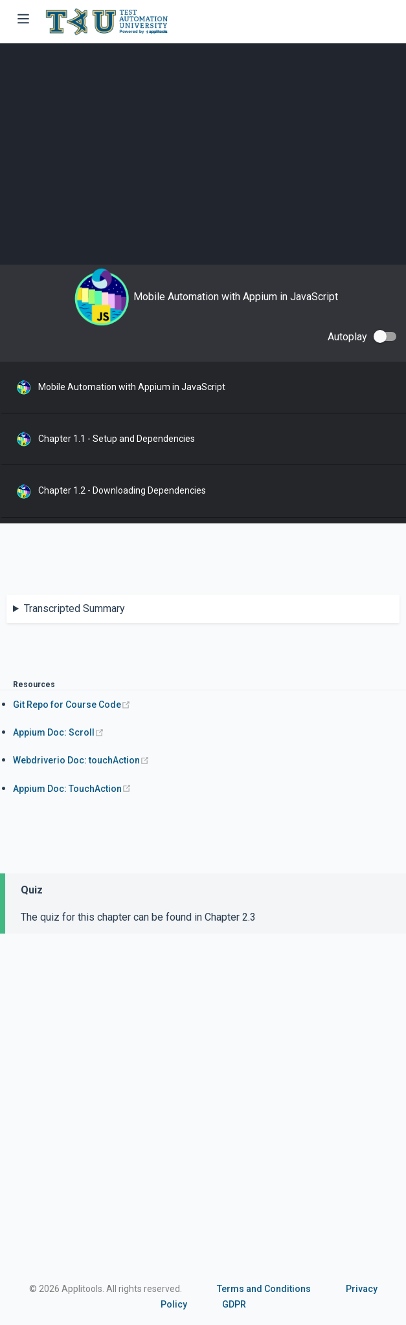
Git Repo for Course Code (72, 704)
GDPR (234, 1304)
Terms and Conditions (264, 1289)
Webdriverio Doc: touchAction (81, 760)
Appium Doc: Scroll (58, 732)
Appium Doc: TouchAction (72, 788)
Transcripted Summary (74, 608)
